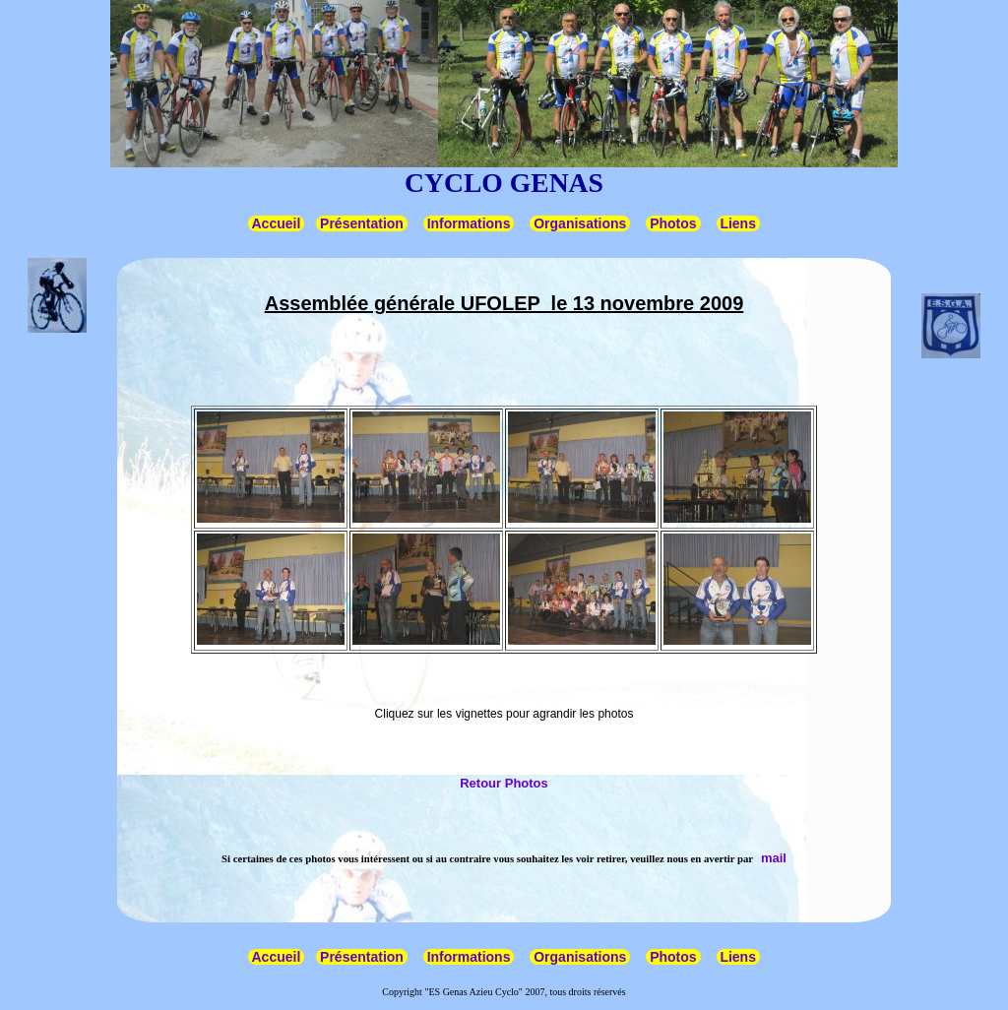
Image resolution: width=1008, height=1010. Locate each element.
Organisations (580, 223)
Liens (738, 223)
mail (774, 858)
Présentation (362, 223)
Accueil (276, 223)
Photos (673, 223)
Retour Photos (504, 783)
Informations (469, 223)
